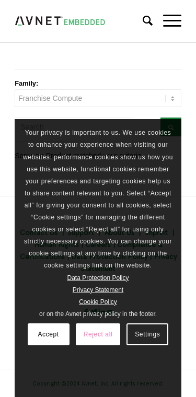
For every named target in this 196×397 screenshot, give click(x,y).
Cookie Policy (98, 302)
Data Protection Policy (98, 278)
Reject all (98, 334)
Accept (48, 334)
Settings (147, 334)
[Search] (142, 21)
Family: (26, 83)
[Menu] (167, 21)
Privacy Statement (98, 290)
